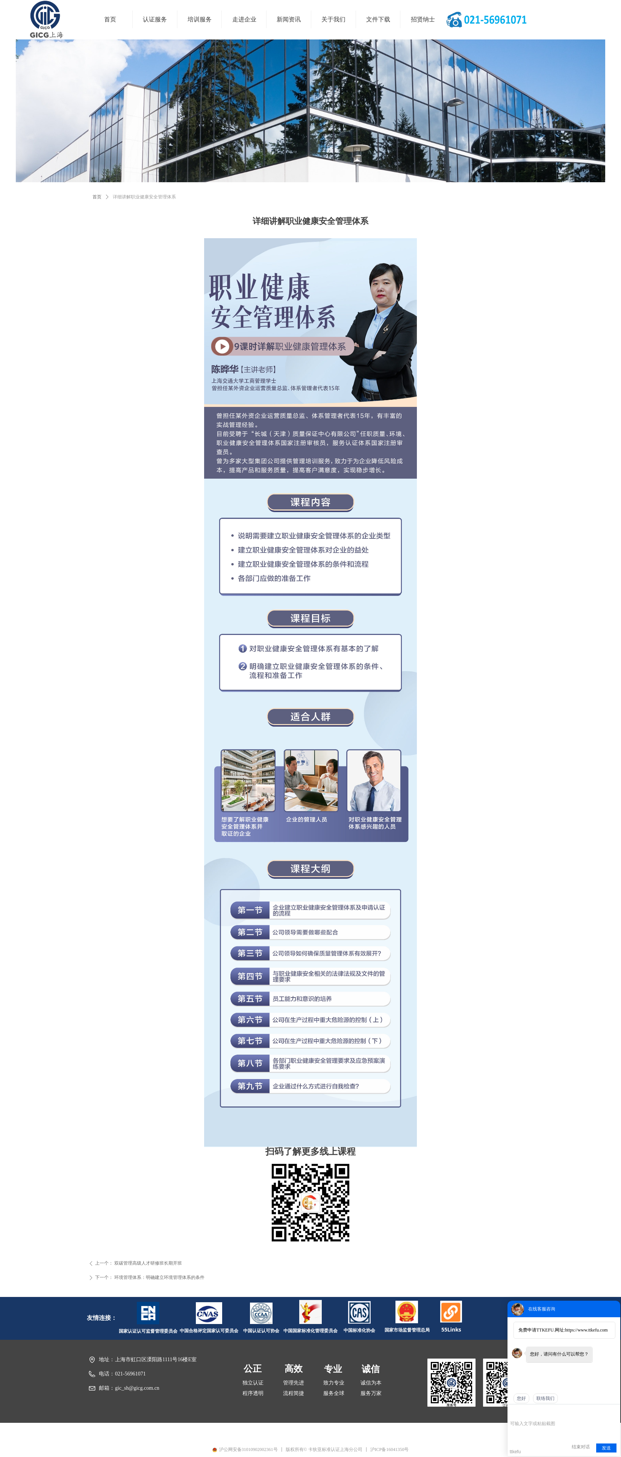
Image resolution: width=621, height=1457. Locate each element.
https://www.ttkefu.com (586, 1330)
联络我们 (545, 1398)
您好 (521, 1398)
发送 (606, 1448)
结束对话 (581, 1446)
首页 (96, 197)
